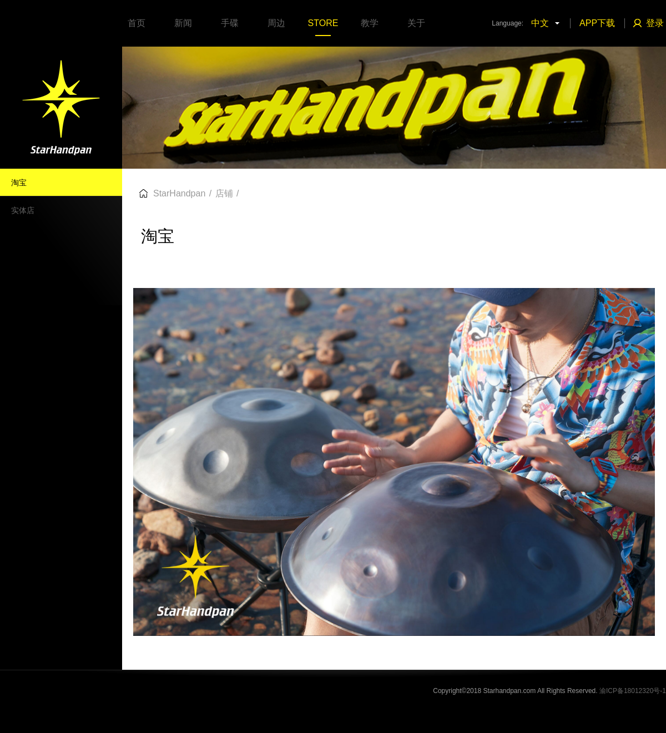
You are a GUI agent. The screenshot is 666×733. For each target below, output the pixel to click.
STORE (323, 23)
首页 (136, 23)
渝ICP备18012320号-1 (632, 691)
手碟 (230, 23)
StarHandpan (179, 193)
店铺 (224, 193)
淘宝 (19, 182)
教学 (370, 23)
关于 (416, 23)
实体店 (22, 210)
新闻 (183, 23)
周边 (276, 23)
